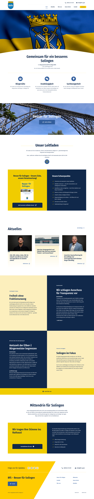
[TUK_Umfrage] (47, 235)
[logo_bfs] (11, 1)
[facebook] (29, 468)
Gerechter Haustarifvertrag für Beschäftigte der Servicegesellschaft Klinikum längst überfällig (73, 257)
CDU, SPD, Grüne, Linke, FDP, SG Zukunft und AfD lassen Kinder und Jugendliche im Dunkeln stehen (19, 257)
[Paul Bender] (20, 235)
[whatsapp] (37, 468)
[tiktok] (34, 468)
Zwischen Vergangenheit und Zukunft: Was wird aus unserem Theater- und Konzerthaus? (46, 251)
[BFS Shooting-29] (74, 235)
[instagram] (31, 468)
